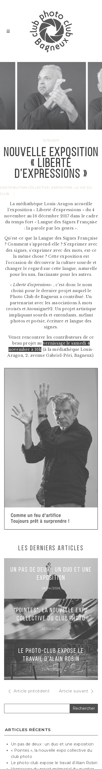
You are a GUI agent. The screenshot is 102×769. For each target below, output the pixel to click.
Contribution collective (24, 187)
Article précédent (29, 691)
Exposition (62, 187)
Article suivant (76, 691)
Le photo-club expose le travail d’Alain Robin (54, 762)
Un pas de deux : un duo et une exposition (52, 744)
